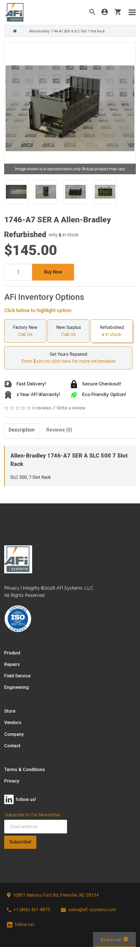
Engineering (16, 687)
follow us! (20, 924)
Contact (12, 745)
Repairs (12, 664)
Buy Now (53, 272)
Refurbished (111, 331)
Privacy (11, 781)
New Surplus (68, 331)
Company (14, 734)
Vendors (13, 722)
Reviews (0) (59, 430)
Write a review (71, 408)
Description (22, 430)
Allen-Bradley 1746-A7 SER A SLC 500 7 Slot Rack (67, 31)
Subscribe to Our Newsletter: (33, 815)
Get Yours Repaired (68, 358)
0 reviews (42, 408)
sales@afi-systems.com (88, 909)
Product (12, 653)
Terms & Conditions (24, 769)
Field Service (17, 676)
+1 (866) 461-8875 (28, 909)
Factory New (25, 331)
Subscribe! (20, 842)
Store (9, 711)
